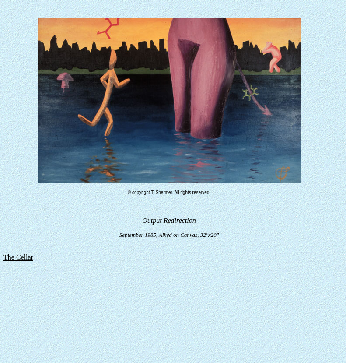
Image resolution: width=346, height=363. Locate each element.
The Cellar (18, 257)
